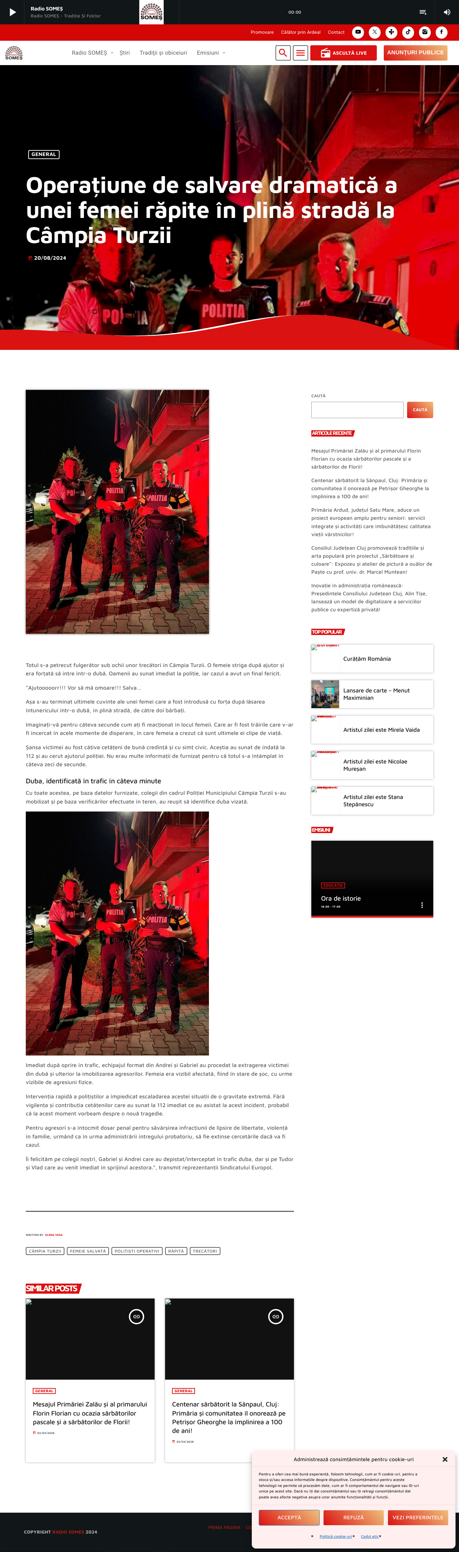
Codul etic (370, 1536)
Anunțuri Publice (415, 53)
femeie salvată (88, 1251)
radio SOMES (68, 1532)
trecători (205, 1251)
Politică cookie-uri (336, 1536)
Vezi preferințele (418, 1518)
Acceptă (289, 1518)
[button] (445, 1459)
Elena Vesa (54, 1235)
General (44, 155)
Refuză (353, 1518)
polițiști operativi (137, 1251)
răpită (176, 1251)
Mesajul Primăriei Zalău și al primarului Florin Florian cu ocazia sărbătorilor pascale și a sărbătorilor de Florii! (366, 459)
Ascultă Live (343, 52)
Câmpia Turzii (45, 1251)
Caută (318, 395)
